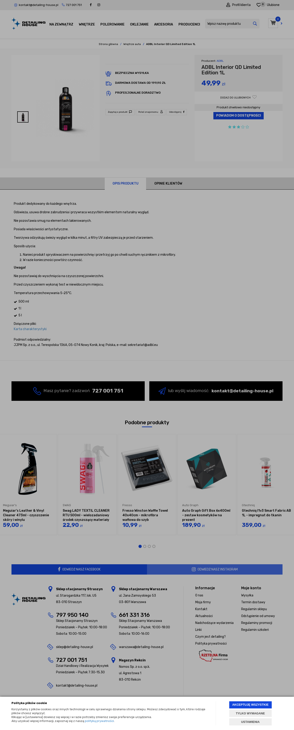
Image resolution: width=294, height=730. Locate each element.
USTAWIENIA (250, 722)
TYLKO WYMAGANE (250, 713)
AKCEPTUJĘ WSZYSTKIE (250, 704)
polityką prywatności (99, 721)
